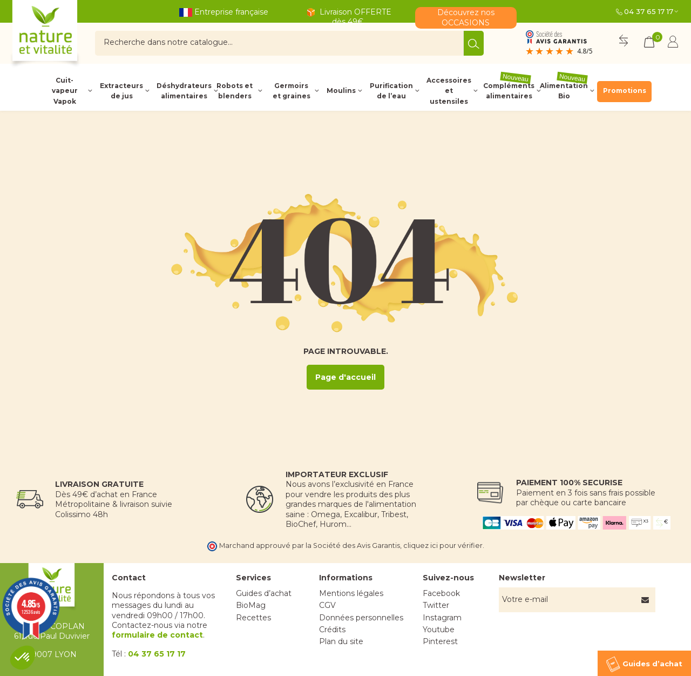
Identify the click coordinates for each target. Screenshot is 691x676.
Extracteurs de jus (121, 91)
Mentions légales (351, 593)
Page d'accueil (345, 377)
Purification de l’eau (391, 91)
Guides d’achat (264, 593)
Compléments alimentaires (508, 90)
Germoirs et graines (291, 91)
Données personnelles (361, 618)
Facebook (441, 593)
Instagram (442, 618)
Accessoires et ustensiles (448, 91)
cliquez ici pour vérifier (443, 545)
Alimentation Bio (564, 90)
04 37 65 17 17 (648, 11)
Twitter (436, 605)
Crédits (332, 629)
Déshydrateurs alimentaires (183, 91)
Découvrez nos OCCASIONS (465, 17)
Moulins (341, 90)
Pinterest (440, 641)
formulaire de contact (157, 635)
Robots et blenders (234, 91)
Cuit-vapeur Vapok (65, 91)
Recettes (253, 618)
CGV (327, 605)
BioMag (251, 605)
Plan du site (341, 641)
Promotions (624, 90)
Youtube (439, 629)
